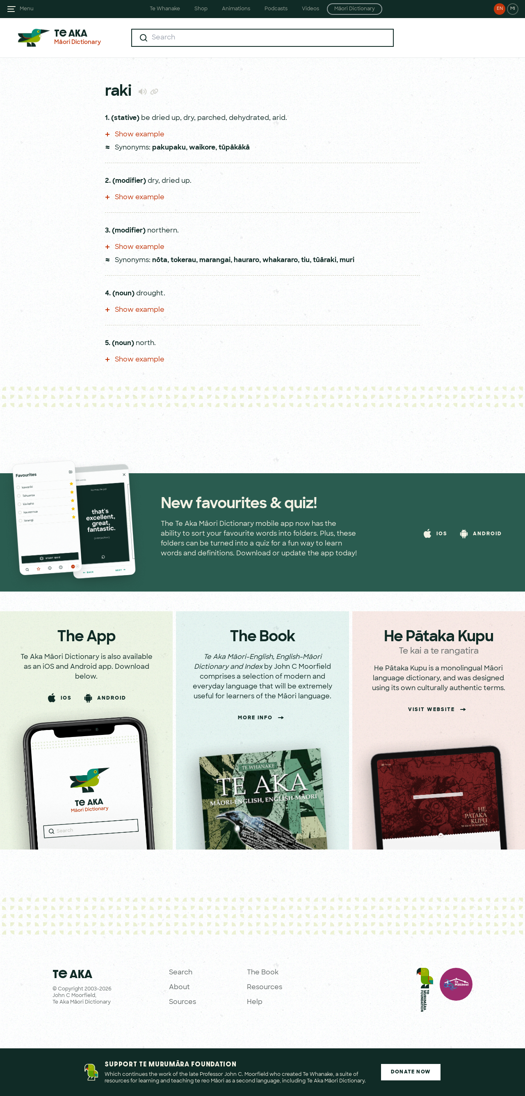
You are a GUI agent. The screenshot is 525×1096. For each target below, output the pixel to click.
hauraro (246, 260)
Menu (27, 9)
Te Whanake (165, 9)
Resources (264, 987)
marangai (215, 260)
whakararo (280, 260)
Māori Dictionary (354, 9)
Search (180, 972)
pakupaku (169, 148)
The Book (262, 972)
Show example (134, 134)
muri (347, 260)
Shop (201, 9)
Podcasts (276, 9)
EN (500, 9)
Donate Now (411, 1072)
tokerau (183, 260)
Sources (182, 1002)
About (179, 987)
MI (512, 9)
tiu (305, 260)
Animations (236, 9)
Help (254, 1002)
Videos (310, 9)
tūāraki (324, 260)
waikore (202, 148)
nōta (159, 260)
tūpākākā (234, 148)
